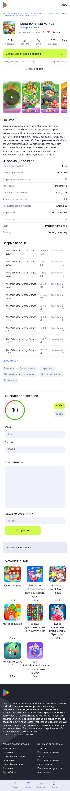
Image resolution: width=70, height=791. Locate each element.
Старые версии (35, 68)
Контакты (8, 768)
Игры (27, 13)
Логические (10, 380)
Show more (11, 360)
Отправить (23, 530)
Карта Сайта (9, 772)
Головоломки (41, 13)
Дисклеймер (9, 760)
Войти (63, 5)
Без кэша (9, 368)
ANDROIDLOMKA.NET (11, 13)
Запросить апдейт (59, 61)
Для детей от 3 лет (51, 374)
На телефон (10, 374)
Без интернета (27, 368)
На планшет (28, 374)
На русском (47, 368)
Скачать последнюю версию (23, 53)
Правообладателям (13, 764)
